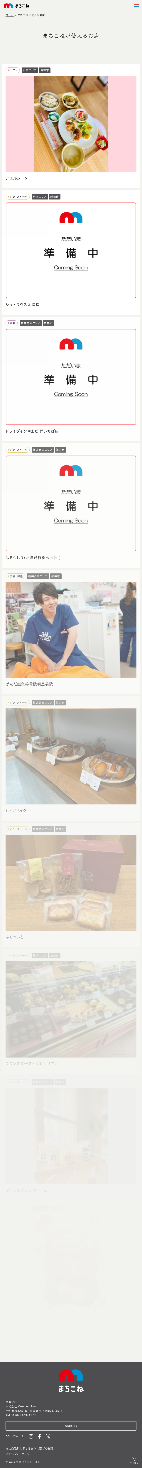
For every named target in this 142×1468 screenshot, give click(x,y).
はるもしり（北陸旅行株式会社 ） (33, 557)
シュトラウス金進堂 (22, 304)
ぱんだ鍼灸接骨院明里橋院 (29, 684)
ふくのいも (15, 937)
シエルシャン (17, 178)
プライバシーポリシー (19, 1454)
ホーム (10, 15)
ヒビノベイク (16, 810)
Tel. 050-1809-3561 (21, 1415)
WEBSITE (71, 1425)
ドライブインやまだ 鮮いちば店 (32, 431)
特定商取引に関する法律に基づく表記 (29, 1448)
